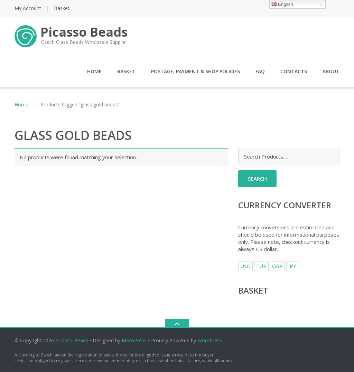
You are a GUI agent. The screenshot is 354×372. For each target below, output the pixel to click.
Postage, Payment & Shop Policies (195, 71)
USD (245, 266)
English (282, 4)
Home (94, 71)
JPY (292, 266)
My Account (28, 8)
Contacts (293, 71)
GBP (277, 266)
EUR (261, 266)
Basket (61, 8)
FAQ (260, 71)
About (331, 71)
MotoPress (134, 340)
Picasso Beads (71, 340)
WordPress (209, 340)
